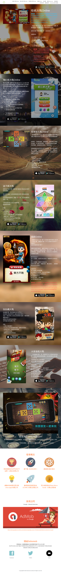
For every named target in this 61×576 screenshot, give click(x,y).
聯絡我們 (47, 2)
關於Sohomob (50, 1)
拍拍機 (44, 1)
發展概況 (56, 1)
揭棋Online (39, 1)
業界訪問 (42, 2)
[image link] (39, 66)
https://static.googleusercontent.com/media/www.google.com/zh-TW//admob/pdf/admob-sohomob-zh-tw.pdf (30, 529)
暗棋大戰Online (15, 1)
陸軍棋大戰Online (32, 1)
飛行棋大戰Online (23, 1)
